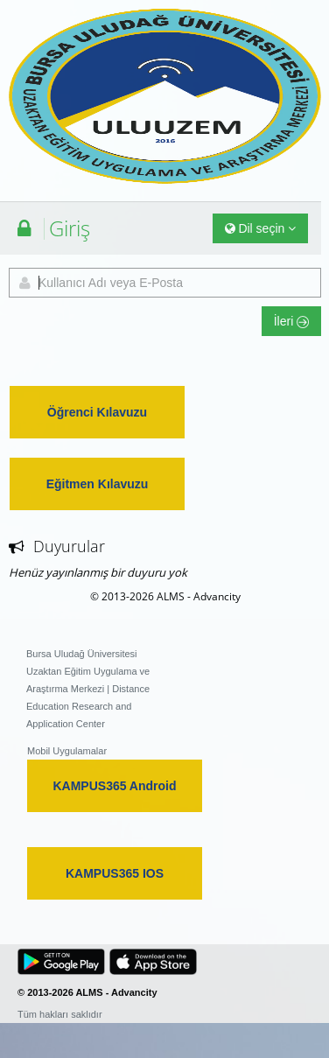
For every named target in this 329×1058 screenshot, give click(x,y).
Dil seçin (261, 228)
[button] (61, 962)
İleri (291, 321)
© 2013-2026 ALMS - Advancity (165, 596)
